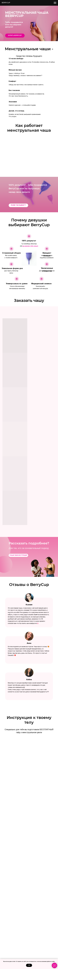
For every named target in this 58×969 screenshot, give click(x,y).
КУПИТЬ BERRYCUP (15, 35)
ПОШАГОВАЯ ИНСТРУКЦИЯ (18, 555)
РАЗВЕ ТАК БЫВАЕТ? (18, 205)
